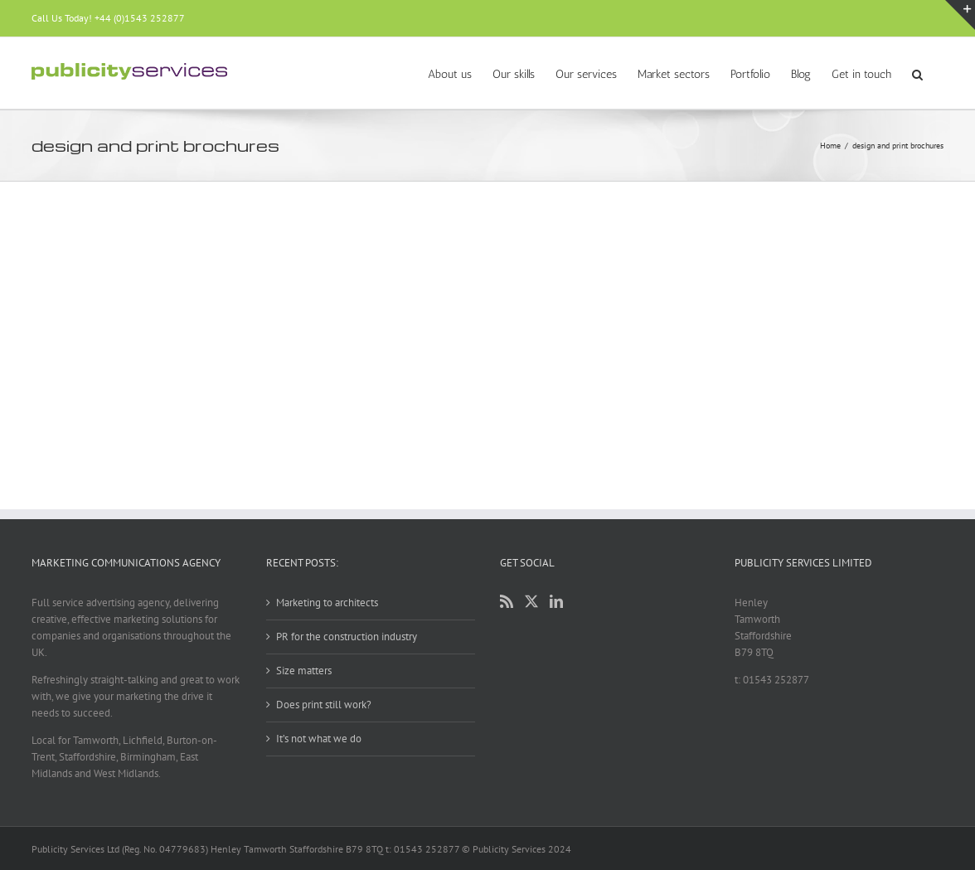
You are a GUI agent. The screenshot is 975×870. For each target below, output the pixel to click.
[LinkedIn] (556, 601)
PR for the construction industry (346, 636)
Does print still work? (323, 704)
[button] (917, 73)
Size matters (304, 670)
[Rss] (506, 601)
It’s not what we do (318, 738)
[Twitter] (531, 601)
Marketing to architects (327, 602)
